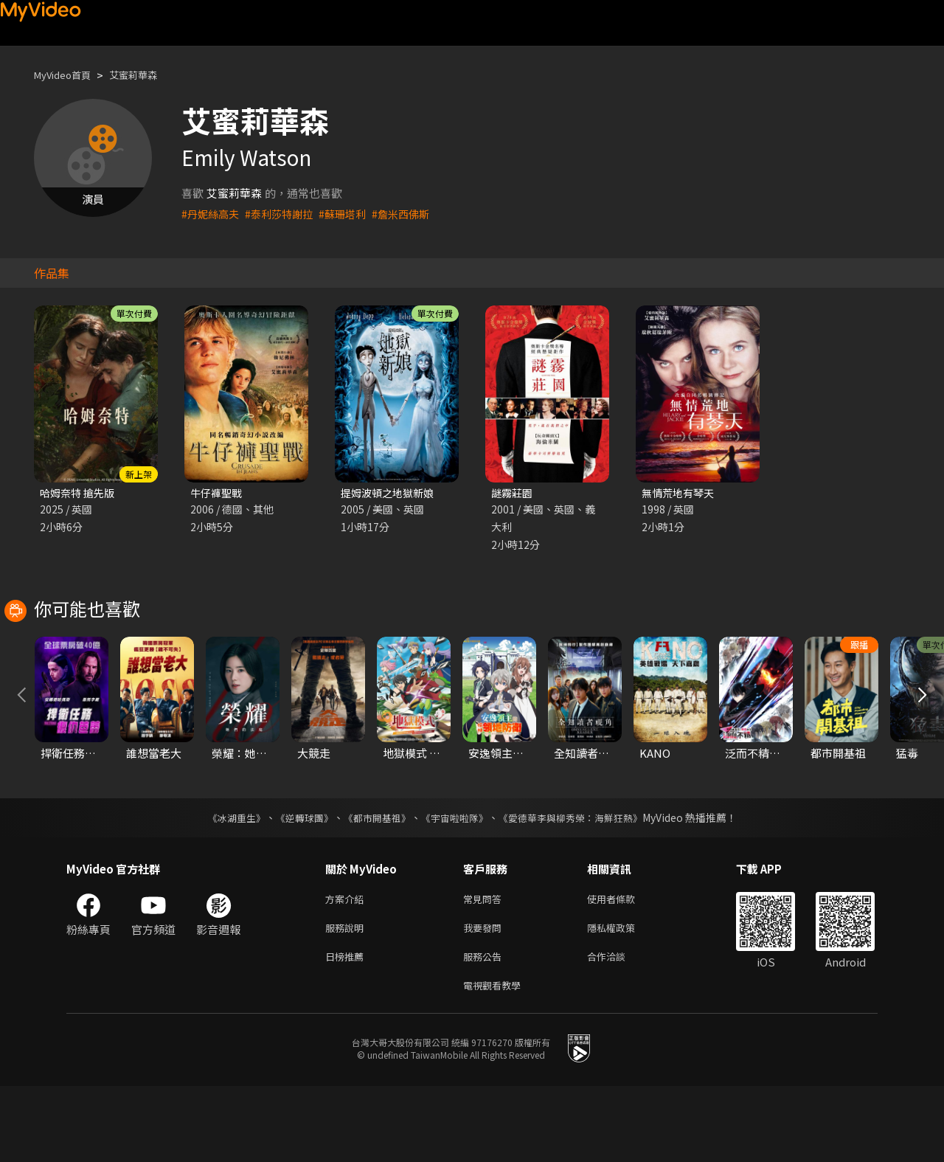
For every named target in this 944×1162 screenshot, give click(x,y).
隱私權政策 (623, 998)
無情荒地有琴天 (680, 493)
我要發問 (485, 998)
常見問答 (485, 967)
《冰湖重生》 (223, 884)
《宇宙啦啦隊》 (456, 884)
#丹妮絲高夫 (212, 213)
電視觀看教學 (496, 1060)
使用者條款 (623, 967)
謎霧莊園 (513, 493)
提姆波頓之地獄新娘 (390, 493)
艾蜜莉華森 (147, 75)
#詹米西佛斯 (413, 213)
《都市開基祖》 (373, 884)
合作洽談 (618, 1029)
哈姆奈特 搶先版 (79, 493)
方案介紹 (347, 967)
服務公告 (485, 1029)
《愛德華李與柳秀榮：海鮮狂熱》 (579, 884)
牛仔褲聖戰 (218, 493)
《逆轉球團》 (296, 884)
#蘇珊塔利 (352, 213)
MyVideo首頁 (67, 75)
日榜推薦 (347, 1029)
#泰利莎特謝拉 (285, 213)
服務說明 (347, 998)
